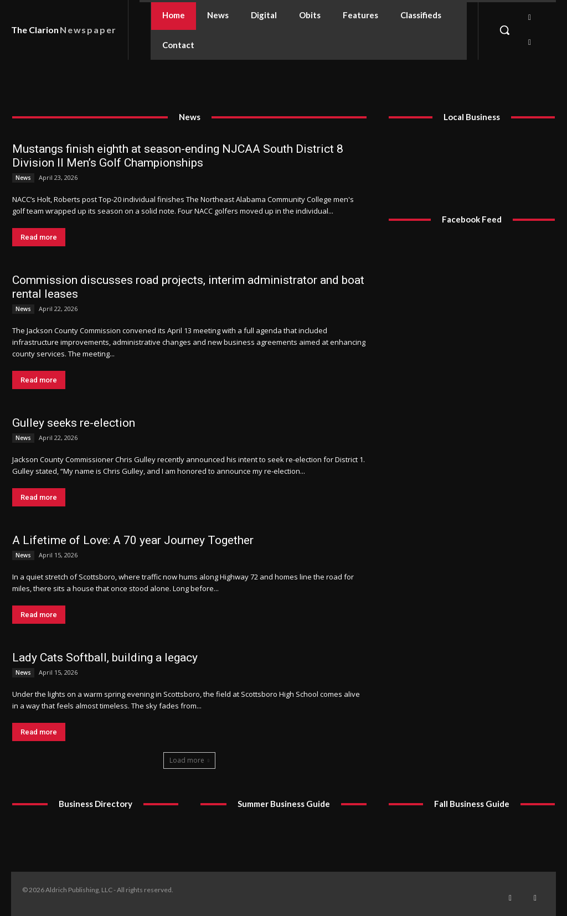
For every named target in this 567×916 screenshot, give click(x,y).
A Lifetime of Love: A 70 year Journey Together (133, 540)
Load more (189, 760)
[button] (504, 30)
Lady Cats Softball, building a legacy (105, 657)
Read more (38, 237)
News (23, 178)
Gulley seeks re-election (73, 422)
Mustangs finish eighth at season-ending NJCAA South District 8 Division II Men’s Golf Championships (177, 155)
